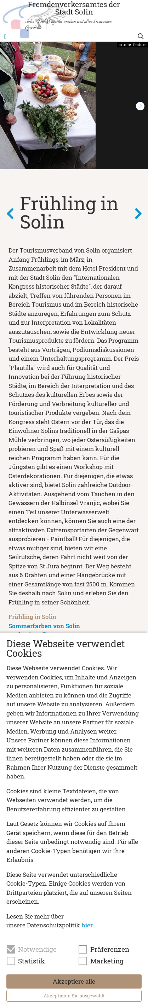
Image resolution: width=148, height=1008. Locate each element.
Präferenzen (109, 949)
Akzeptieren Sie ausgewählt (74, 995)
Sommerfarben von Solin (44, 626)
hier (86, 925)
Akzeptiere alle (74, 981)
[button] (140, 106)
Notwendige (37, 949)
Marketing (107, 961)
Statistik (31, 961)
